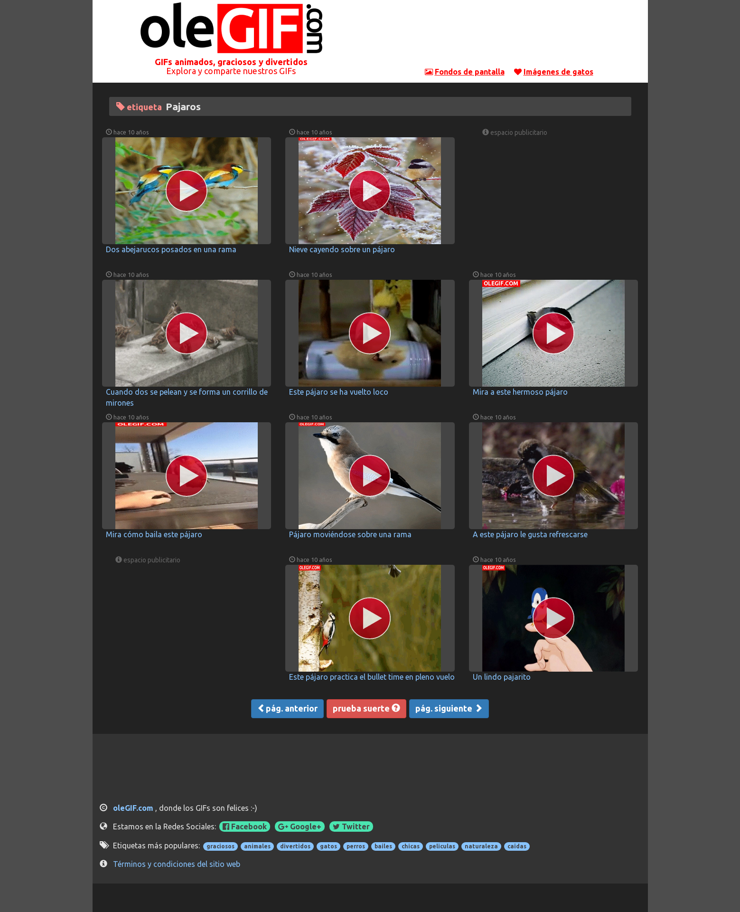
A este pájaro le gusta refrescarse (530, 534)
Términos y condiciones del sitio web (176, 864)
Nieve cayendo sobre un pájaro (342, 249)
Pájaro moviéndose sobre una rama (350, 534)
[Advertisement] (509, 35)
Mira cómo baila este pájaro (154, 534)
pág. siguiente (449, 708)
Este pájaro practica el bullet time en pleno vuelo (372, 677)
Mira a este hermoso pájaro (520, 392)
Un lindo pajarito (502, 677)
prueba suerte (366, 708)
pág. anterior (287, 708)
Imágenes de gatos (558, 71)
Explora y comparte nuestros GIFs (231, 71)
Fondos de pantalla (470, 71)
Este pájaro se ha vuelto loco (338, 392)
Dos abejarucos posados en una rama (171, 249)
